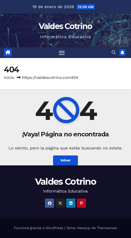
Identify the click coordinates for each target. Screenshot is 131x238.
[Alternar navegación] (61, 52)
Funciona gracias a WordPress (39, 228)
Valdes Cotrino (65, 26)
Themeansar (107, 228)
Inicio (9, 77)
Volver (65, 160)
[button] (114, 52)
